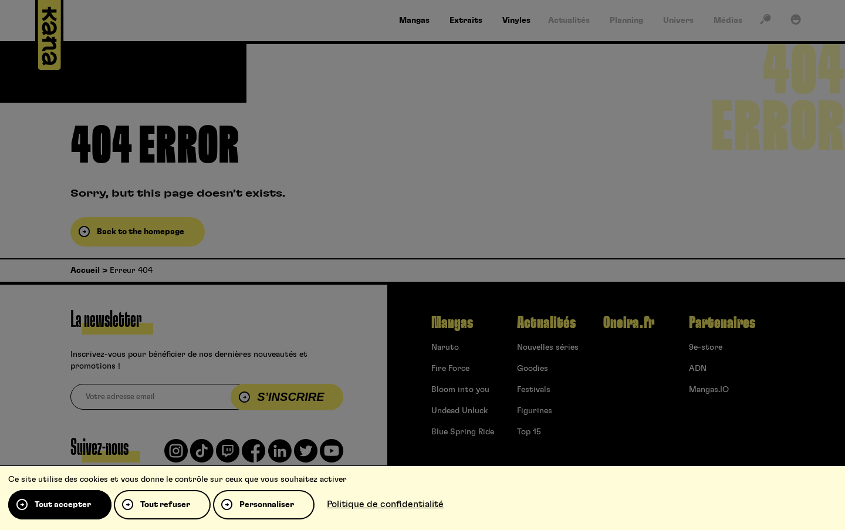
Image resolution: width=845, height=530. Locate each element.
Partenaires (722, 323)
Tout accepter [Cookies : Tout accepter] (63, 505)
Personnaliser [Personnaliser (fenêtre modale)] (266, 505)
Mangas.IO (709, 390)
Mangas (452, 323)
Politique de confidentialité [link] (385, 504)
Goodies (532, 368)
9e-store (705, 347)
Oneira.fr (628, 323)
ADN (698, 368)
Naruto (445, 347)
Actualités (546, 323)
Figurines (534, 411)
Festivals (533, 390)
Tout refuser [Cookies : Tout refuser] (165, 505)
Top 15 (529, 432)
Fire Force (450, 368)
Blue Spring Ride (462, 432)
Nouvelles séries (548, 347)
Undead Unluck (459, 411)
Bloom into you (460, 390)
